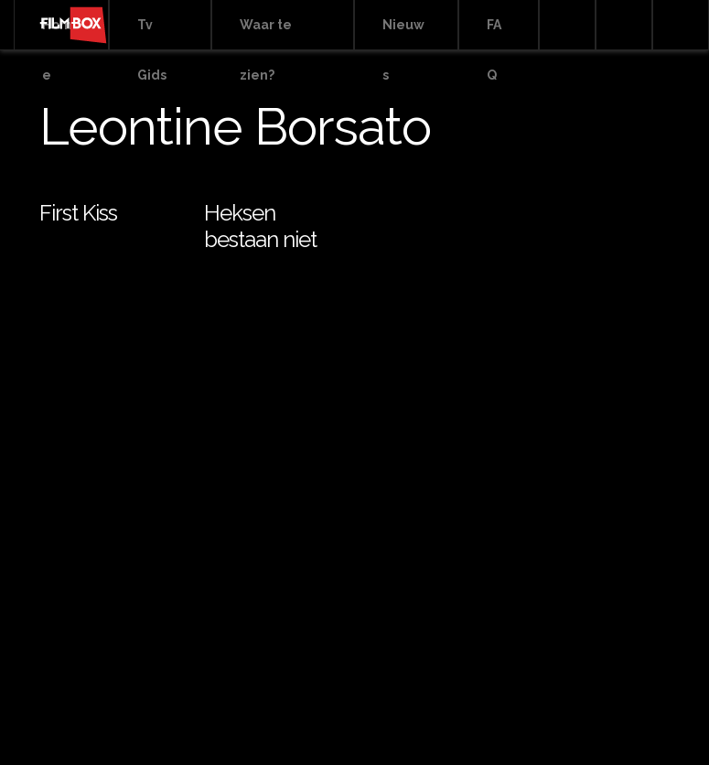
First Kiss (78, 212)
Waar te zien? (266, 33)
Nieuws (403, 33)
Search (567, 25)
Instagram (680, 25)
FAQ (494, 33)
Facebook (624, 25)
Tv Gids (152, 33)
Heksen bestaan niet (260, 226)
